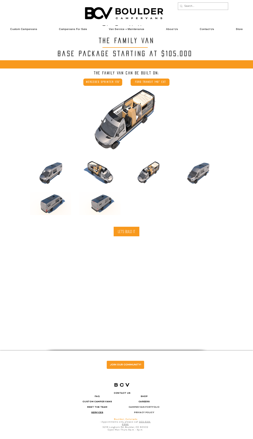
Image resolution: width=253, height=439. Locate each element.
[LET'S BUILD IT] (126, 231)
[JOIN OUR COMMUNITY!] (125, 365)
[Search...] (202, 6)
